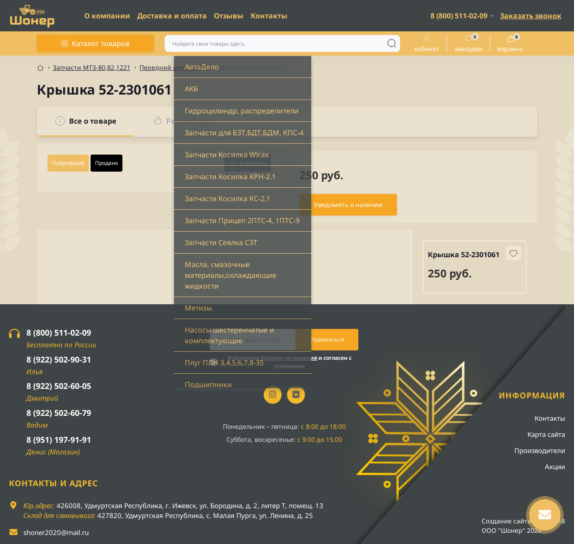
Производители (539, 450)
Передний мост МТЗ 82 (175, 67)
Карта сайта (546, 434)
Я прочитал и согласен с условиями (290, 362)
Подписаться (327, 339)
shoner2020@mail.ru (56, 532)
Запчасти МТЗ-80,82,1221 (91, 67)
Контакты (269, 16)
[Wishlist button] (513, 253)
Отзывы (229, 16)
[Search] (392, 43)
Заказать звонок (530, 16)
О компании (107, 16)
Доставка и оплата (172, 16)
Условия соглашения (289, 358)
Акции (555, 466)
